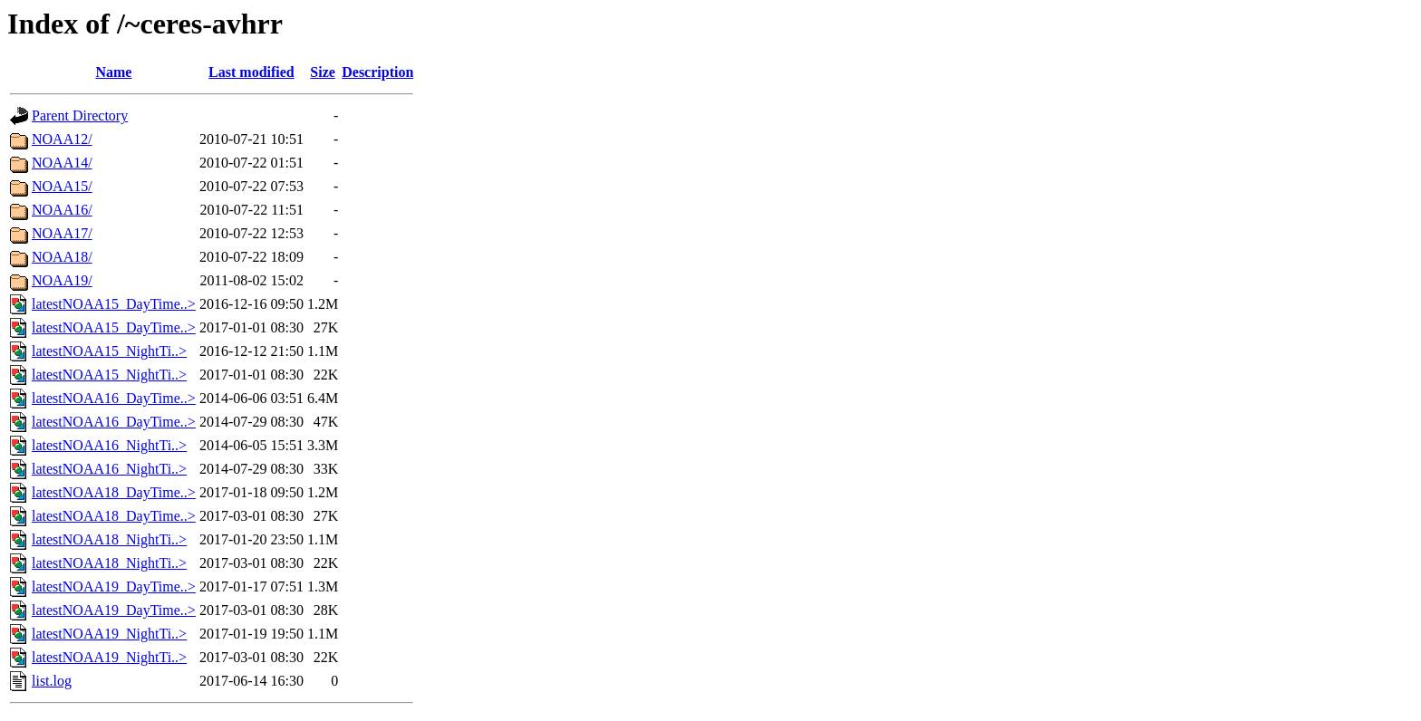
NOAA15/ (62, 186)
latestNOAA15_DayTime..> (114, 304)
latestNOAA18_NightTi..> (109, 539)
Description (377, 72)
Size (322, 72)
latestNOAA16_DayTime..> (114, 398)
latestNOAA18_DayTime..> (114, 492)
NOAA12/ (62, 139)
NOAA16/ (62, 209)
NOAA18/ (62, 256)
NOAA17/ (62, 233)
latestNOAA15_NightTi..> (109, 351)
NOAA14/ (62, 162)
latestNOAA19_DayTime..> (114, 586)
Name (113, 72)
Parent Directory (80, 115)
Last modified (251, 72)
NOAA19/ (62, 280)
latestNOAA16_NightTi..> (109, 445)
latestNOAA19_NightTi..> (109, 633)
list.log (52, 680)
